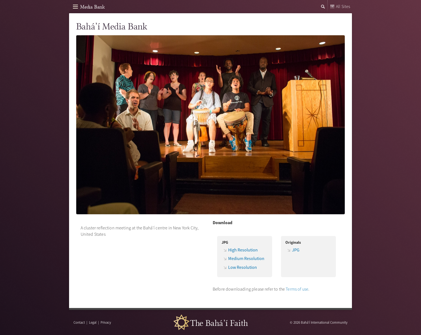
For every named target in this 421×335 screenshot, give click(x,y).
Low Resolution (242, 267)
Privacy (106, 322)
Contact (79, 322)
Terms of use (297, 289)
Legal (92, 322)
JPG (295, 250)
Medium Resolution (246, 258)
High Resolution (243, 250)
